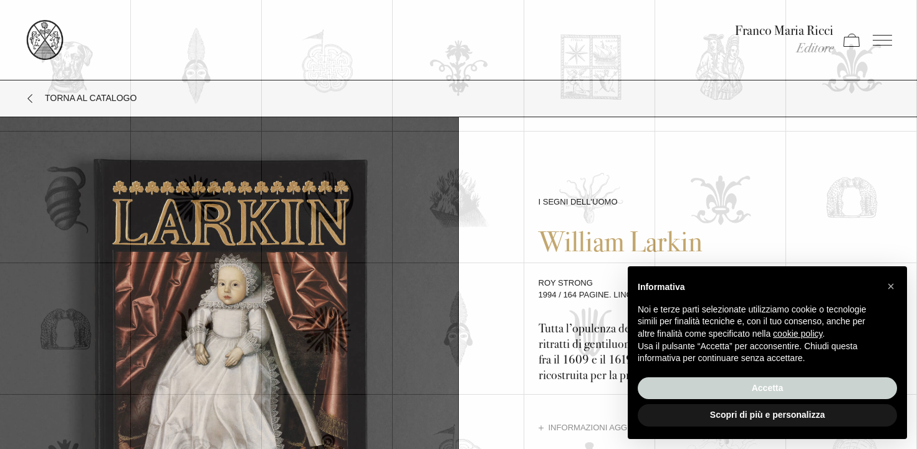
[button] (891, 286)
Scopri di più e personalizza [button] (767, 415)
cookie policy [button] (797, 334)
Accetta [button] (768, 388)
